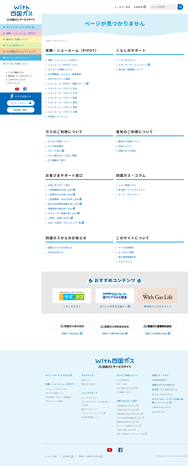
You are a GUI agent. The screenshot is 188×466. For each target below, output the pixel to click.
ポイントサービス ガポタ (20, 27)
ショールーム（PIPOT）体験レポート (66, 83)
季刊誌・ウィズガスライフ (20, 76)
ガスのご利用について (59, 141)
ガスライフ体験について (60, 69)
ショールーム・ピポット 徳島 (62, 97)
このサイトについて (17, 79)
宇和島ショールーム (58, 116)
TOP (48, 40)
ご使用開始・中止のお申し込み (63, 199)
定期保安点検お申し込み (60, 208)
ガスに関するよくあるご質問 (62, 155)
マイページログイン (20, 102)
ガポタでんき (87, 375)
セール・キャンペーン (17, 57)
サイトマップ (14, 83)
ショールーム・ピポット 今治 (62, 93)
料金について (125, 146)
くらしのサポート (127, 60)
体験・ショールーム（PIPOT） (63, 60)
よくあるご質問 (122, 7)
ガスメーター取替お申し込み (62, 213)
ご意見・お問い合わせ (59, 218)
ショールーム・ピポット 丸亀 (62, 111)
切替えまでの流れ (127, 150)
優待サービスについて (89, 409)
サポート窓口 (54, 150)
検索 (180, 7)
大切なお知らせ (55, 252)
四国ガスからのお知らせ (60, 247)
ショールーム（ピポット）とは (56, 389)
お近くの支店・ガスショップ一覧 (64, 222)
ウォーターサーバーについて (132, 64)
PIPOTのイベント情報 (59, 78)
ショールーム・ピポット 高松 (62, 102)
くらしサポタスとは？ (89, 397)
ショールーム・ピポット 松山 (62, 88)
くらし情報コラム (16, 72)
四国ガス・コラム (160, 375)
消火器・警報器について (130, 69)
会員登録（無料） (20, 109)
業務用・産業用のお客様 (89, 456)
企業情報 (138, 7)
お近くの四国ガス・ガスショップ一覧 (130, 434)
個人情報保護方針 (127, 257)
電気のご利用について (17, 39)
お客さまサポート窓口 (59, 185)
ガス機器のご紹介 (57, 160)
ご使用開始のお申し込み (60, 189)
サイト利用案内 (126, 247)
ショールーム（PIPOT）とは (62, 64)
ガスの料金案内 (55, 146)
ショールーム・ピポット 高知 (62, 107)
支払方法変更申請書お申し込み (63, 203)
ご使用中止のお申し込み (60, 194)
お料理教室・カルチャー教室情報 (64, 74)
